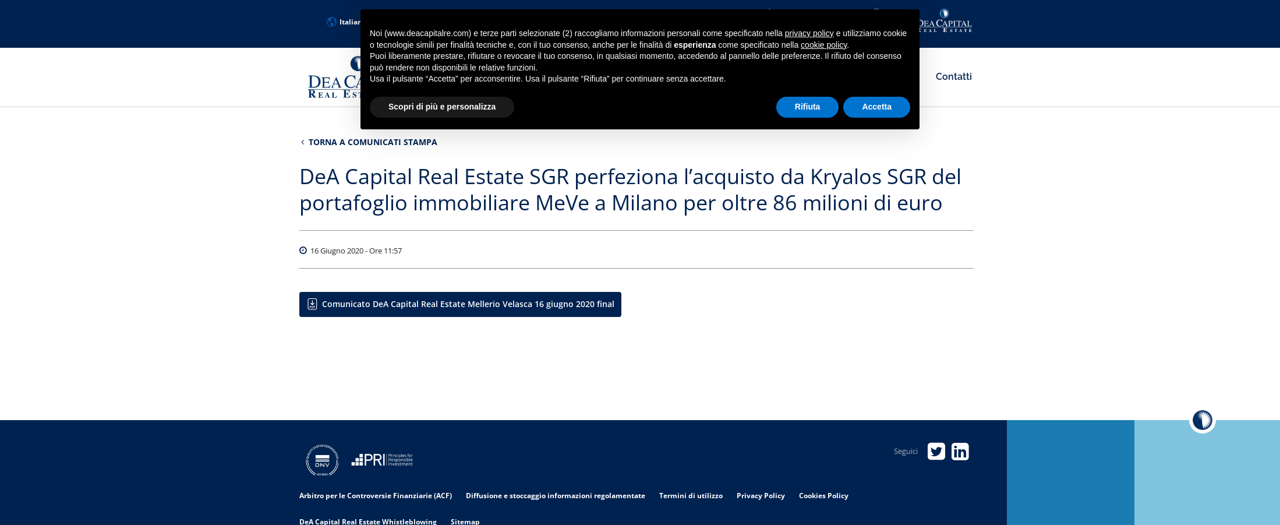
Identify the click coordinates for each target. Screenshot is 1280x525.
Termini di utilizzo (691, 496)
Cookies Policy (823, 496)
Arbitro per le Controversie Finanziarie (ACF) (375, 496)
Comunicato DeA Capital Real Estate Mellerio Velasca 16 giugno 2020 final (468, 303)
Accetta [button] (877, 106)
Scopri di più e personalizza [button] (442, 106)
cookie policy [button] (824, 45)
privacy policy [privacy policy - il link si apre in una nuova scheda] (809, 33)
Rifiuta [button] (808, 106)
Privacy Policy (761, 496)
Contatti (954, 76)
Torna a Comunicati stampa (369, 141)
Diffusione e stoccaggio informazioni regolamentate (555, 496)
